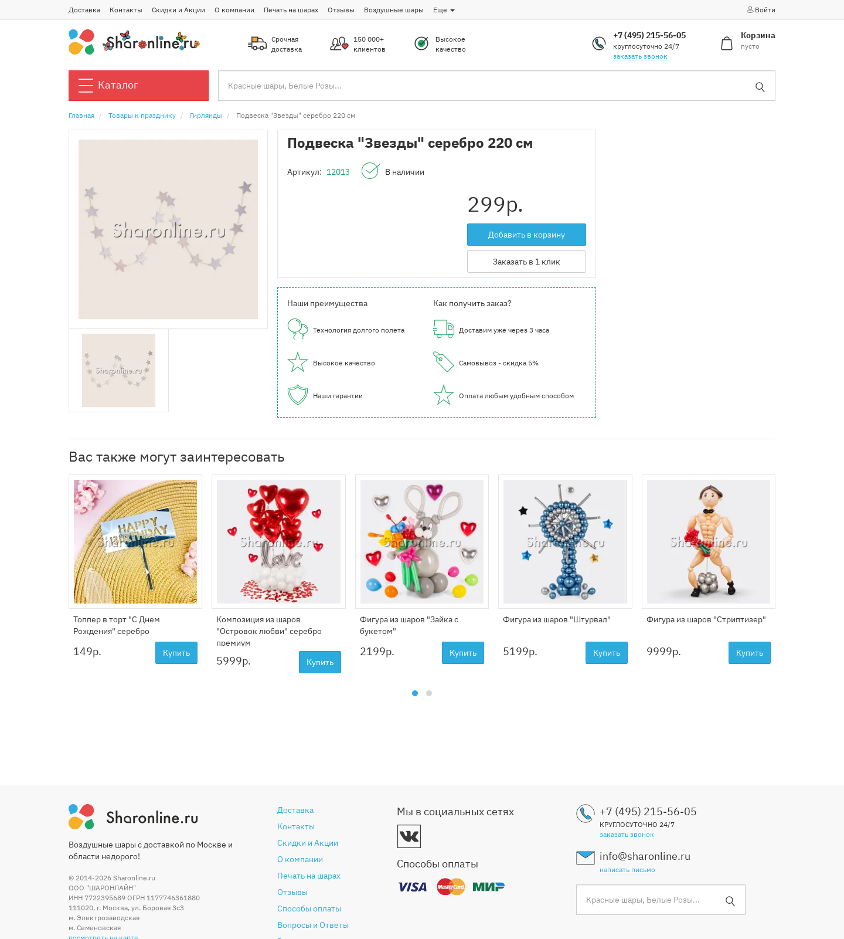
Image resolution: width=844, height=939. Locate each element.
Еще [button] (444, 9)
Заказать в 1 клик (526, 261)
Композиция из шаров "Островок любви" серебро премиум (269, 631)
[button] (415, 693)
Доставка (84, 9)
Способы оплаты (309, 908)
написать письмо (627, 869)
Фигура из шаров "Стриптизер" (706, 619)
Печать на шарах (291, 9)
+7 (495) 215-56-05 (649, 35)
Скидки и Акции (178, 9)
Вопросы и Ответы (313, 925)
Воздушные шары (394, 9)
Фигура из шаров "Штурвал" (557, 619)
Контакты (126, 9)
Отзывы (341, 9)
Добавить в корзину (526, 234)
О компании (234, 9)
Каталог (108, 85)
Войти (760, 9)
